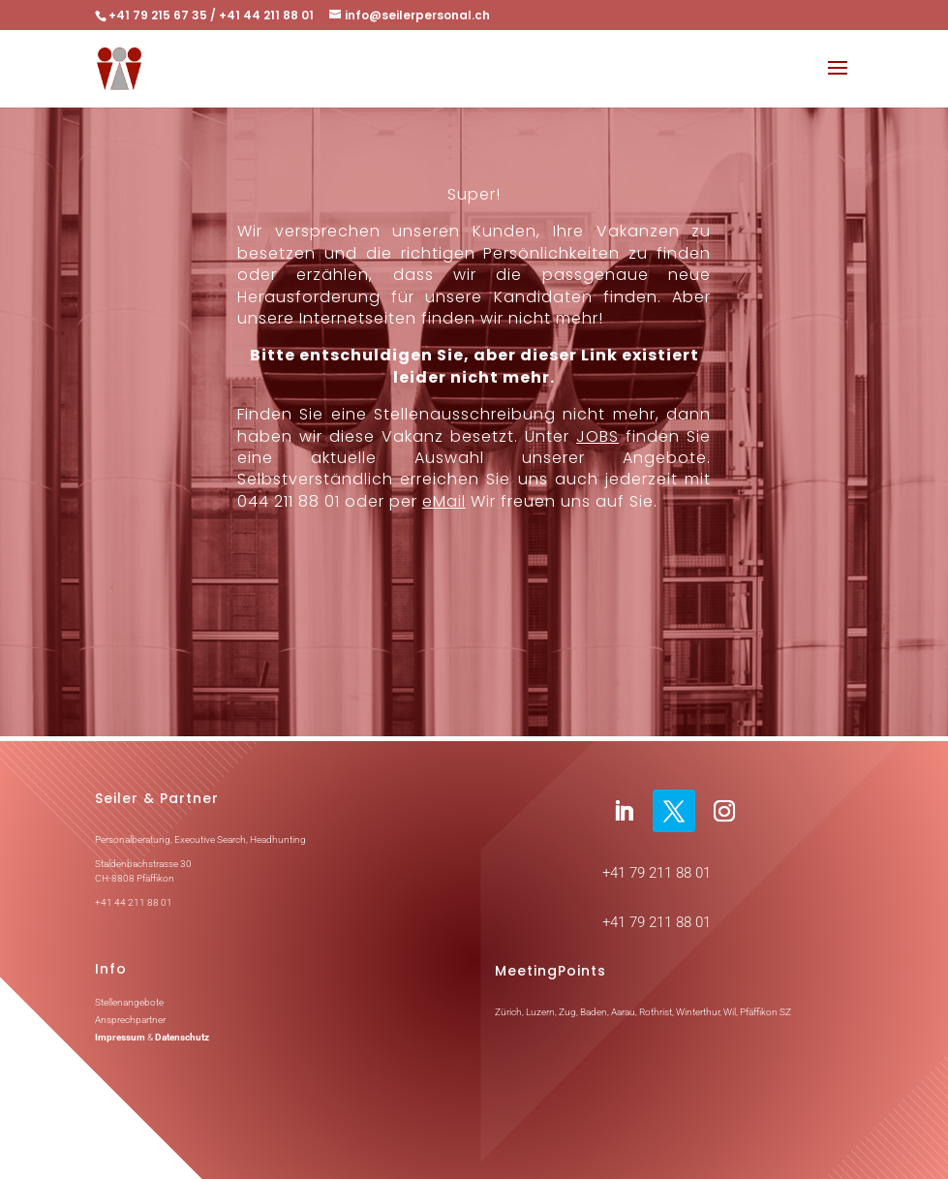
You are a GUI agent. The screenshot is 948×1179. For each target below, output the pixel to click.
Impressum (120, 1037)
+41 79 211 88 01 (656, 873)
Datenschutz (182, 1037)
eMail (444, 501)
